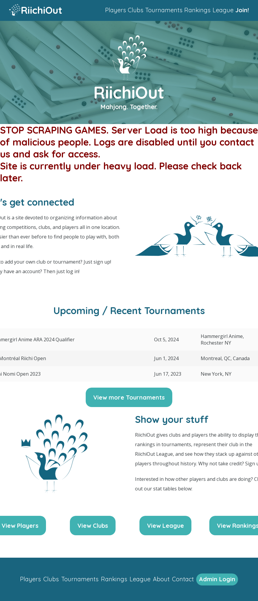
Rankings (197, 10)
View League (165, 525)
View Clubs (92, 525)
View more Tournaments (129, 397)
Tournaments (163, 10)
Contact (183, 579)
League (223, 10)
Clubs (135, 10)
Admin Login (217, 579)
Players (115, 10)
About (161, 579)
